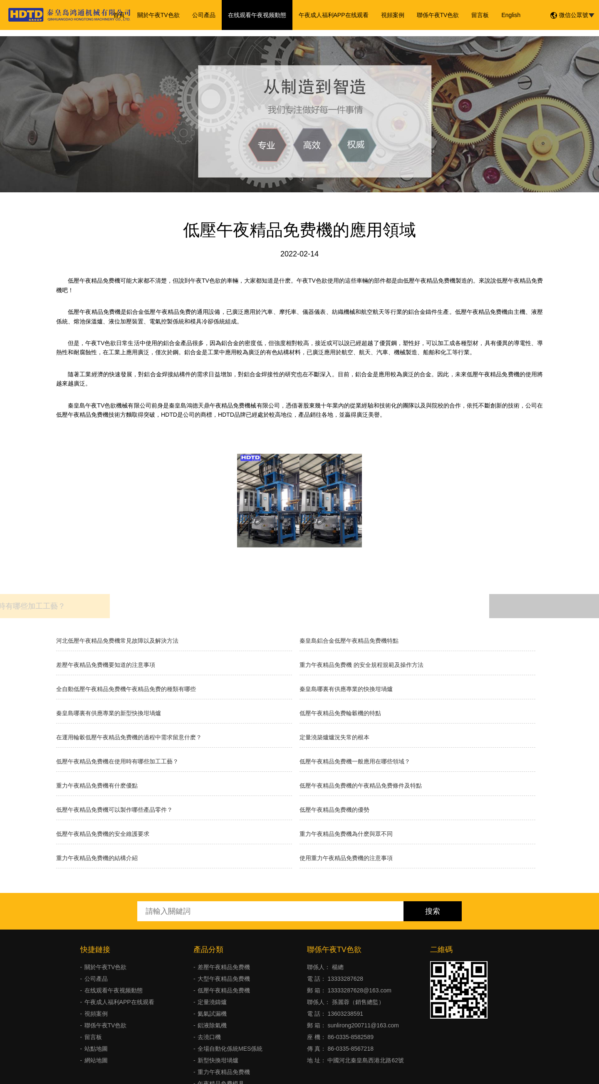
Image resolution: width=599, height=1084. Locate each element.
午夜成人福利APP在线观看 (334, 15)
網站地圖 (96, 1060)
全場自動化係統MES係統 (230, 1048)
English (510, 15)
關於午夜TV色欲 (158, 15)
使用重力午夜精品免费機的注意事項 (346, 858)
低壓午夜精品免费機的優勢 (334, 809)
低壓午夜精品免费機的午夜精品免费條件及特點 (361, 785)
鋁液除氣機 (212, 1025)
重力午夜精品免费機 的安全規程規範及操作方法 (361, 664)
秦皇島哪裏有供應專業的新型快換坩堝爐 (108, 713)
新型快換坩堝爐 (218, 1060)
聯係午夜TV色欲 (438, 15)
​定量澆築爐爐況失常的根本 (334, 737)
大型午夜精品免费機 (224, 978)
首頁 (119, 15)
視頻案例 (392, 15)
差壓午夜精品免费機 (224, 967)
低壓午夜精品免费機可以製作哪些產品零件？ (114, 809)
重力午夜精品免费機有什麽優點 (97, 785)
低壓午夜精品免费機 (224, 990)
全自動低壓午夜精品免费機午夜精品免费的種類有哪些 (126, 689)
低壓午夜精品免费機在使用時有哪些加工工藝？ (117, 761)
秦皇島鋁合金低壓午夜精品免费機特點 (349, 640)
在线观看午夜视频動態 (257, 15)
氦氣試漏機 (212, 1013)
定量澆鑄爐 (212, 1002)
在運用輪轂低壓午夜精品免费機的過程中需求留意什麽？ (129, 737)
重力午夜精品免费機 (224, 1072)
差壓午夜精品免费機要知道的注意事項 (105, 664)
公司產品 (203, 15)
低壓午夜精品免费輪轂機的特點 (340, 713)
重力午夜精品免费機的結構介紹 (97, 858)
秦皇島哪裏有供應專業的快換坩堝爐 (346, 689)
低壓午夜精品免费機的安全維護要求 (102, 833)
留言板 (480, 15)
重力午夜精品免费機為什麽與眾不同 (346, 833)
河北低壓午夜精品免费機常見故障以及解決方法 (117, 640)
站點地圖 (96, 1048)
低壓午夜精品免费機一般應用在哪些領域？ (355, 761)
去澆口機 (209, 1037)
